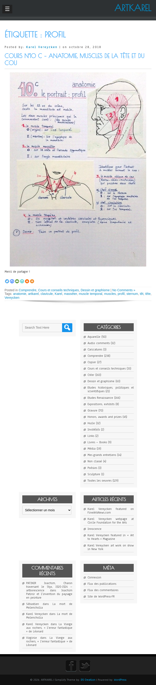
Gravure (92, 411)
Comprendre (27, 290)
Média (92, 449)
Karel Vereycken (42, 47)
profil (121, 294)
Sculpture (94, 474)
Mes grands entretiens (102, 455)
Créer (91, 375)
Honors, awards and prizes (104, 417)
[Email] (17, 278)
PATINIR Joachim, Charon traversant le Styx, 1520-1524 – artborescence (49, 586)
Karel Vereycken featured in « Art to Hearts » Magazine (111, 537)
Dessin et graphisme (95, 290)
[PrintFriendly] (22, 278)
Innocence (94, 529)
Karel (58, 294)
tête (148, 294)
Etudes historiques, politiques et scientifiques (111, 389)
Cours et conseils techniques (58, 290)
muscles (110, 294)
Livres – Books (97, 442)
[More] (32, 278)
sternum (132, 294)
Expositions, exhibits (101, 404)
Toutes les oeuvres (99, 481)
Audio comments (99, 343)
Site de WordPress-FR (101, 596)
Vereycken (12, 297)
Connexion (94, 577)
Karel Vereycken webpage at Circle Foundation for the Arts (111, 521)
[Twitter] (7, 278)
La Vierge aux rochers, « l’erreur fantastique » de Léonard (49, 628)
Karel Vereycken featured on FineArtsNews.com (111, 511)
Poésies (92, 468)
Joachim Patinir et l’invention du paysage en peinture (49, 594)
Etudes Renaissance (100, 398)
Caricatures (95, 349)
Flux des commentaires (103, 590)
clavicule (47, 294)
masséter (70, 294)
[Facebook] (12, 278)
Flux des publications (102, 584)
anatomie (19, 294)
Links (91, 436)
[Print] (27, 278)
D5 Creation (88, 680)
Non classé (95, 461)
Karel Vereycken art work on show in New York (111, 547)
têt (141, 294)
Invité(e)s (94, 430)
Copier (92, 362)
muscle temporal (90, 294)
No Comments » (123, 290)
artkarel (33, 294)
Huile (91, 423)
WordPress (120, 680)
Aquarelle (94, 337)
